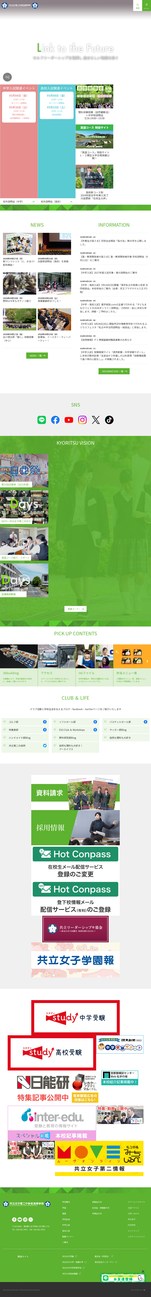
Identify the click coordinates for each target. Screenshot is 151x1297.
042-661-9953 (39, 1229)
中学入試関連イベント (19, 88)
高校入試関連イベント (57, 88)
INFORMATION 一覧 (112, 371)
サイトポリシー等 (138, 1290)
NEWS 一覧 (36, 355)
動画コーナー (74, 608)
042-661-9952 (22, 1229)
